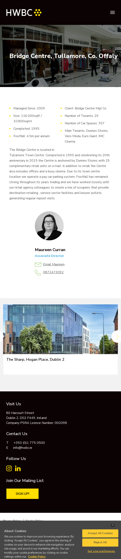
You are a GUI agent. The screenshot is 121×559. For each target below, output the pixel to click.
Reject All (100, 542)
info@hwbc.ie (22, 447)
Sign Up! (22, 493)
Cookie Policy (37, 557)
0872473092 (53, 272)
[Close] (113, 525)
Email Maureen (54, 264)
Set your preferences (101, 551)
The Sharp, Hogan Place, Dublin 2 (35, 359)
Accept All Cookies (100, 533)
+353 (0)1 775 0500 (29, 442)
